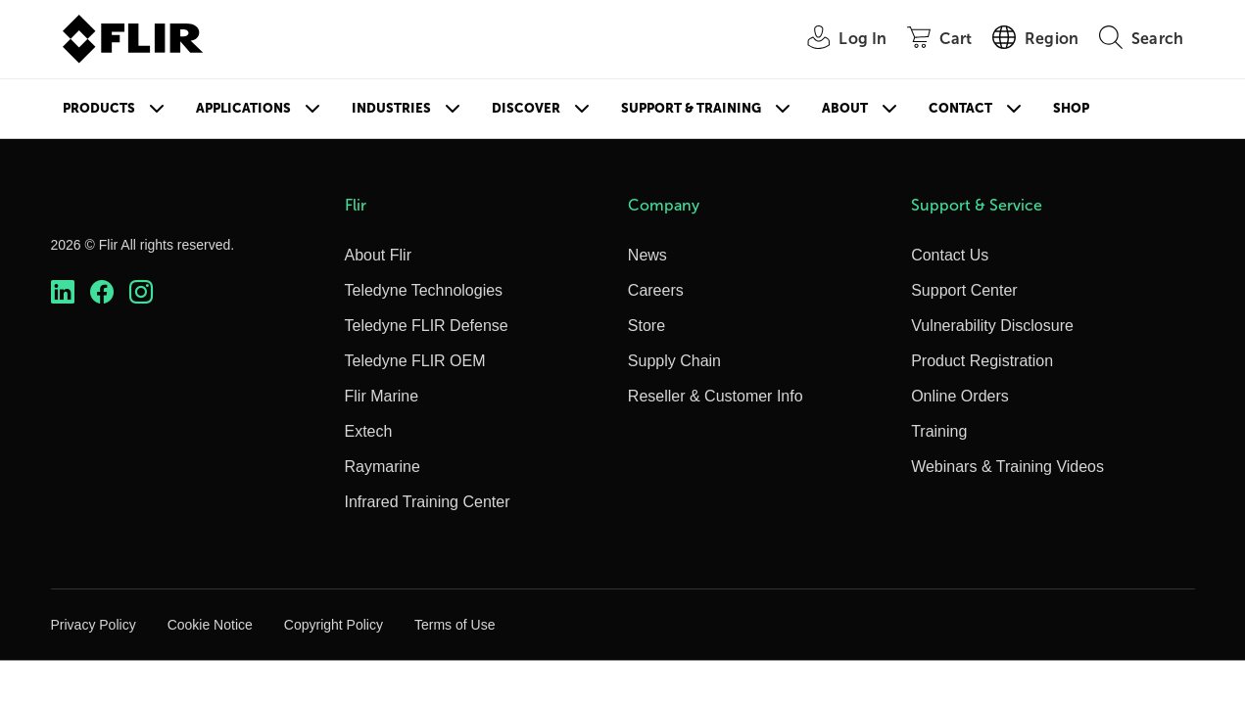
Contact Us (949, 255)
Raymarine (382, 466)
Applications (243, 108)
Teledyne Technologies (424, 290)
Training (939, 431)
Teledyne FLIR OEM (415, 360)
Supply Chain (674, 360)
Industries (391, 108)
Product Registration (982, 360)
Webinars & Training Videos (1007, 466)
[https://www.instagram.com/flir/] (141, 292)
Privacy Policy (93, 625)
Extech (369, 431)
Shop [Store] (1071, 108)
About (845, 108)
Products (99, 108)
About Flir (378, 255)
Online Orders (960, 396)
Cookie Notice (210, 625)
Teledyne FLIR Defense (426, 325)
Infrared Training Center (427, 502)
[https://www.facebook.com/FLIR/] (102, 292)
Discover (526, 108)
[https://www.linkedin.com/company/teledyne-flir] (62, 292)
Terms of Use (454, 625)
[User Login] (836, 39)
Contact (960, 108)
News (647, 255)
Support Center (964, 290)
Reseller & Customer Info (715, 396)
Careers (656, 290)
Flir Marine (382, 396)
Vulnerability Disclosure (992, 325)
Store (646, 325)
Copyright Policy (333, 625)
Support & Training (691, 108)
